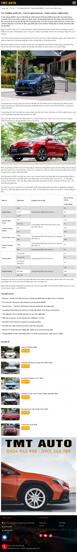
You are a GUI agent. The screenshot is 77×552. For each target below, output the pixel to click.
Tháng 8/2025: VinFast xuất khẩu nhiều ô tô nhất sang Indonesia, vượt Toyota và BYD (32, 334)
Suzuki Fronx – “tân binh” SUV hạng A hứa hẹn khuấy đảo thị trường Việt (28, 306)
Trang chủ (42, 523)
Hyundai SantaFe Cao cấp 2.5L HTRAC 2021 (36, 363)
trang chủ (4, 8)
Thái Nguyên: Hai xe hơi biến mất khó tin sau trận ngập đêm (23, 314)
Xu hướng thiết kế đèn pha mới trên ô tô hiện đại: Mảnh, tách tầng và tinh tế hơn (30, 310)
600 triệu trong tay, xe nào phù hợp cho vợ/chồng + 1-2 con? (23, 318)
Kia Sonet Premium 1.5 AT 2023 (32, 378)
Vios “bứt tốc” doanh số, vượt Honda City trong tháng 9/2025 (23, 302)
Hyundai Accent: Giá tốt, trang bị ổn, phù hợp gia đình (21, 322)
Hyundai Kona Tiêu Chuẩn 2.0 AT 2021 (34, 409)
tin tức (12, 8)
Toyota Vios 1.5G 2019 (29, 424)
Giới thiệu (62, 523)
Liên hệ (61, 526)
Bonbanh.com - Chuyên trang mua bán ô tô (25, 548)
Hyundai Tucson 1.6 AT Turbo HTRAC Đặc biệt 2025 (39, 394)
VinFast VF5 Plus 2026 (29, 347)
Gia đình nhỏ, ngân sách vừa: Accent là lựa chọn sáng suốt (22, 326)
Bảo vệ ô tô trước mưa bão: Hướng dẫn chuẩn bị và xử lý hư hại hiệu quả (27, 330)
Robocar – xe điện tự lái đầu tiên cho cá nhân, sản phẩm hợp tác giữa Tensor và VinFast (33, 298)
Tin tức (41, 526)
